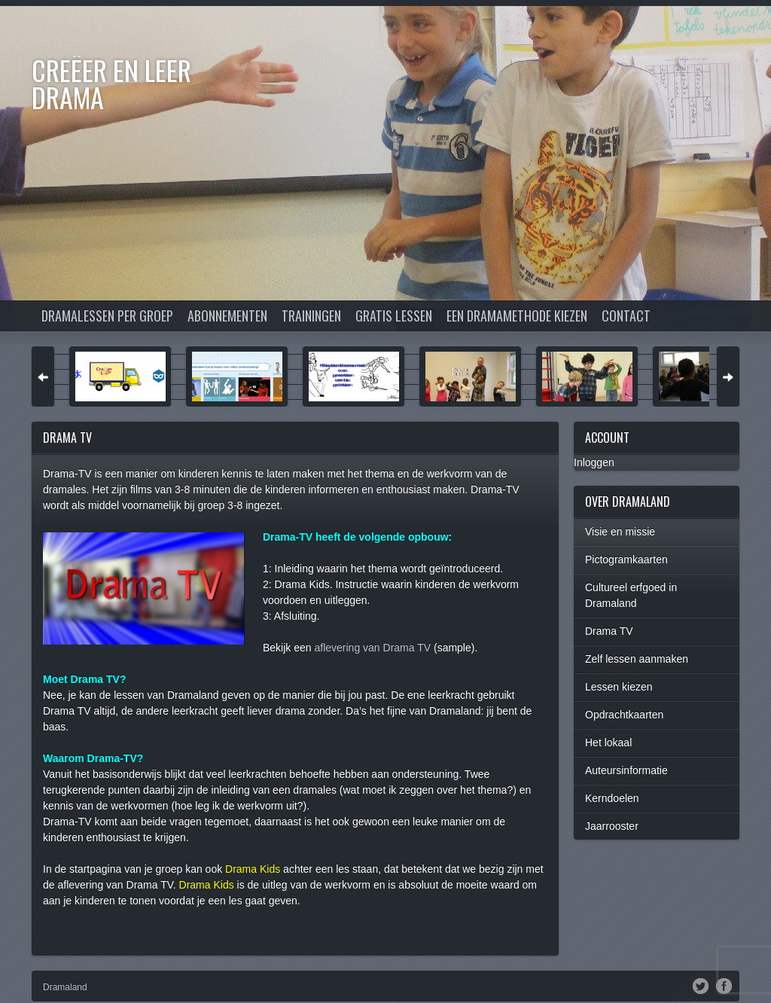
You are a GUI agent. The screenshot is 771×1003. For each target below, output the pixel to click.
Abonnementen (227, 315)
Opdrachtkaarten (624, 715)
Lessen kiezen (619, 687)
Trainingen (311, 315)
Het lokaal (608, 742)
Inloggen (594, 462)
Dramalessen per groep (107, 315)
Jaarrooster (611, 826)
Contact (626, 315)
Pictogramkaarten (626, 559)
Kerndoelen (612, 798)
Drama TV (609, 631)
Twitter (701, 985)
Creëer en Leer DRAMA (111, 83)
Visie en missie (620, 532)
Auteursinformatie (626, 770)
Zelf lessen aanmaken (636, 659)
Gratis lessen (393, 315)
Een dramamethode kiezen (516, 315)
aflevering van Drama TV (372, 648)
